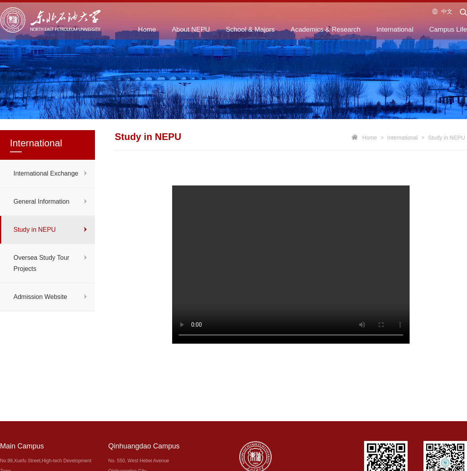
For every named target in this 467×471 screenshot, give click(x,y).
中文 (442, 11)
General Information (41, 201)
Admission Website (40, 296)
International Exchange (45, 173)
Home (369, 137)
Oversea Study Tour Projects (41, 263)
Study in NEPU (34, 229)
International (402, 137)
